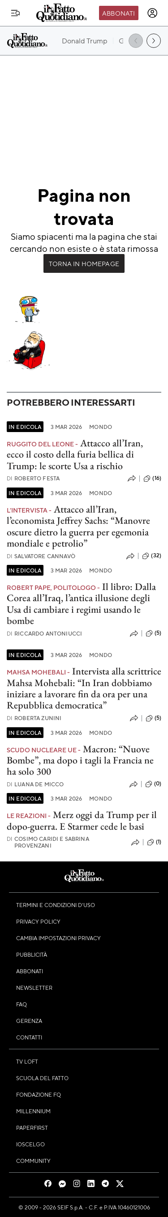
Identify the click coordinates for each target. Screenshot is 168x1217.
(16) (152, 478)
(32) (151, 556)
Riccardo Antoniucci (44, 633)
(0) (153, 784)
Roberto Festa (33, 478)
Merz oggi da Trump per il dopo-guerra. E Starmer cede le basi (82, 820)
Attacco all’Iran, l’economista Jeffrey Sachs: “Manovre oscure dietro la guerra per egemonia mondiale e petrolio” (78, 526)
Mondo (100, 426)
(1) (154, 842)
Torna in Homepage (84, 263)
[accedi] (152, 12)
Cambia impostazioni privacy (58, 937)
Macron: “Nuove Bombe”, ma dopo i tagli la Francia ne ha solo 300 (80, 760)
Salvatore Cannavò (41, 556)
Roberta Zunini (34, 718)
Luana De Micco (35, 784)
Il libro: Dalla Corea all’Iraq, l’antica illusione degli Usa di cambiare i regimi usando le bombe (81, 603)
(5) (153, 633)
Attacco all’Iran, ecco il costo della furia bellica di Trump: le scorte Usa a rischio (75, 454)
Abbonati (118, 13)
